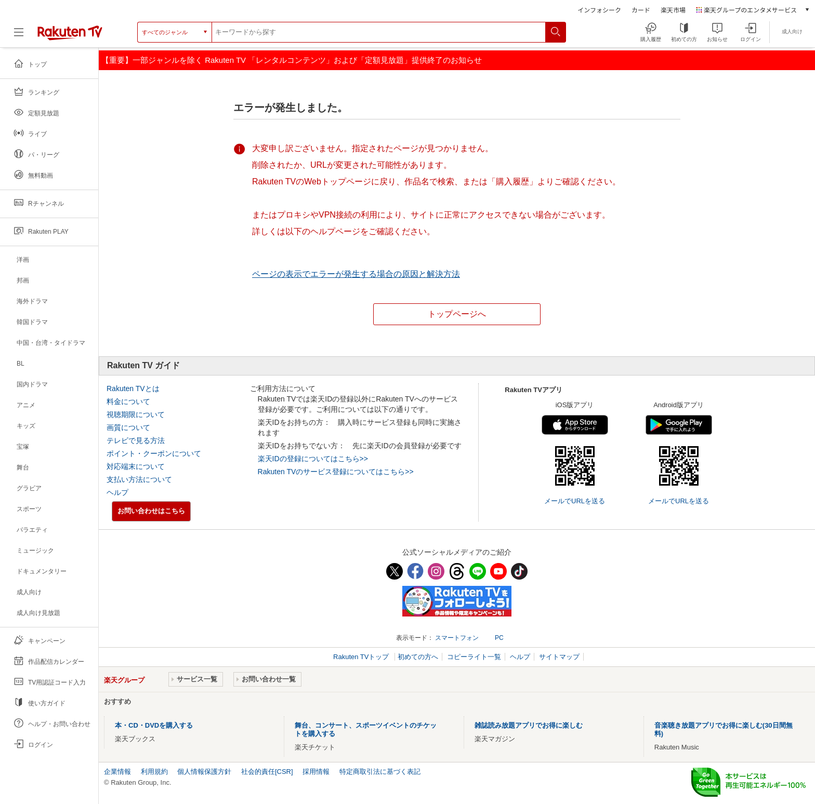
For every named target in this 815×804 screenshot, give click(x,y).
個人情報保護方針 (204, 771)
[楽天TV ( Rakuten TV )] (69, 38)
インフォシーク (599, 9)
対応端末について (136, 466)
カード (641, 9)
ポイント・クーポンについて (154, 453)
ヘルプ (117, 492)
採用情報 (316, 771)
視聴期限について (136, 414)
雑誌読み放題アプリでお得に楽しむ (529, 725)
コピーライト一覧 (474, 657)
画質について (128, 427)
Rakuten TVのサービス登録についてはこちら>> (336, 471)
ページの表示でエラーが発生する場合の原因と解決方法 (356, 274)
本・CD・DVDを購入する (154, 725)
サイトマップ (559, 657)
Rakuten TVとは (133, 388)
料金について (128, 401)
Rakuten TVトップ (362, 657)
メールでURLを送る (574, 501)
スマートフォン (457, 637)
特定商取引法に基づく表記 (379, 771)
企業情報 (117, 771)
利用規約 (154, 771)
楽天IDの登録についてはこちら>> (313, 458)
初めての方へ (418, 657)
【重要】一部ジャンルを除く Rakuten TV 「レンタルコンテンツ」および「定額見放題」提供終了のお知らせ (291, 60)
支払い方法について (139, 479)
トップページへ (457, 314)
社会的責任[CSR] (267, 771)
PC (499, 637)
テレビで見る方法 (136, 440)
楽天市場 (673, 9)
